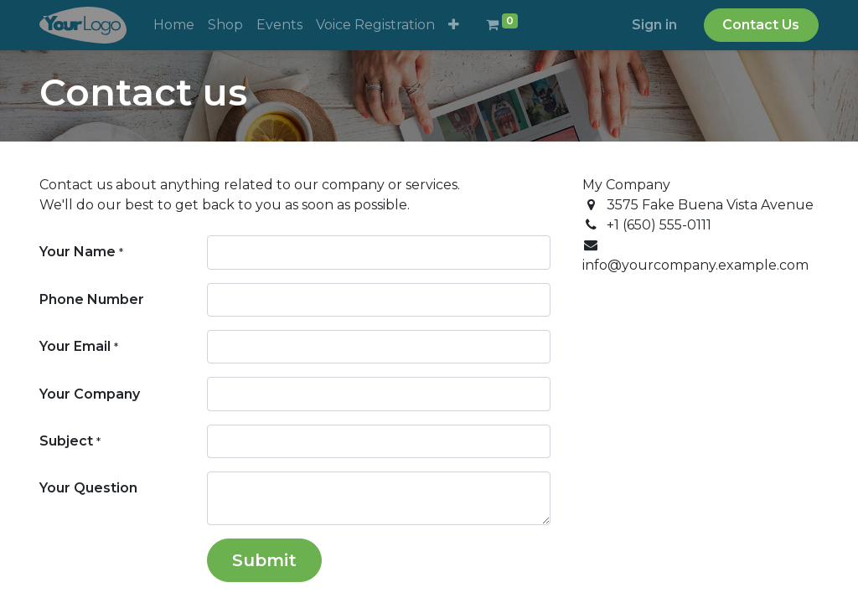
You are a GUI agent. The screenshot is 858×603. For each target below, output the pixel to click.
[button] (454, 25)
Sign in (654, 25)
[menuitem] (174, 25)
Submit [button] (264, 560)
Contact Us (760, 25)
